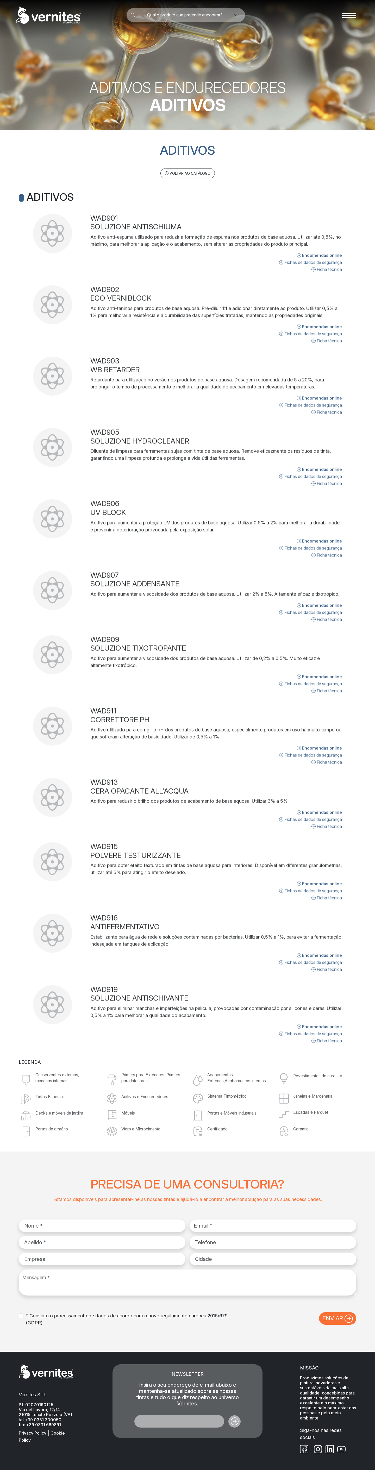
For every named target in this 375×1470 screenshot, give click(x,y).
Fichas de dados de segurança (310, 241)
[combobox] (188, 15)
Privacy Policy (32, 1433)
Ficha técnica (326, 248)
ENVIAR (337, 1319)
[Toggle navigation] (349, 15)
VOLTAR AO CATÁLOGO (187, 173)
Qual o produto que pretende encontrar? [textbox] (184, 14)
